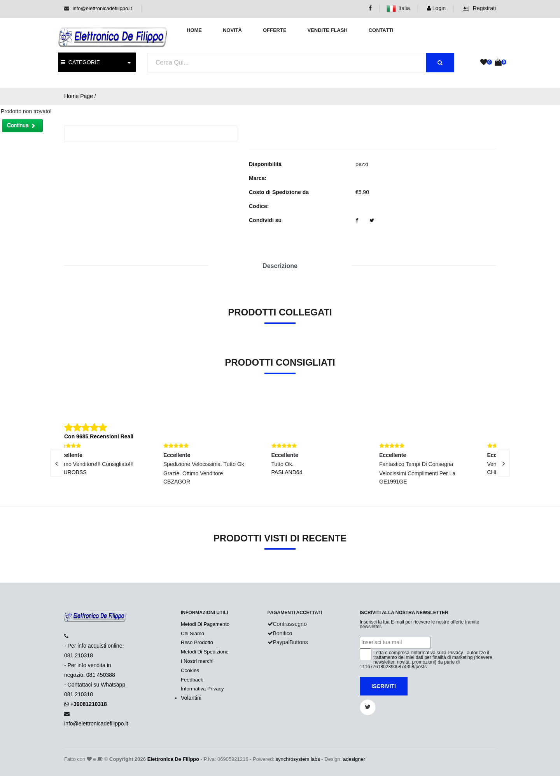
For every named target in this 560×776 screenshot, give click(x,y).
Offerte (275, 30)
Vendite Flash (327, 30)
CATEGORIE (80, 62)
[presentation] (56, 463)
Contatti (381, 30)
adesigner (354, 759)
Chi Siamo (192, 633)
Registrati (479, 8)
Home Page (78, 96)
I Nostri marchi (197, 661)
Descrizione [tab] (280, 266)
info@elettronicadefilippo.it (102, 8)
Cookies (190, 670)
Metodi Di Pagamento (205, 624)
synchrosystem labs (298, 759)
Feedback (192, 680)
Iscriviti (383, 686)
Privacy (455, 652)
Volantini (191, 698)
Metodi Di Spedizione (205, 652)
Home (194, 30)
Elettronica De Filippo (173, 759)
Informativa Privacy (202, 689)
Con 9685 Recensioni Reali (98, 436)
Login (436, 8)
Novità (232, 30)
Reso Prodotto (197, 642)
